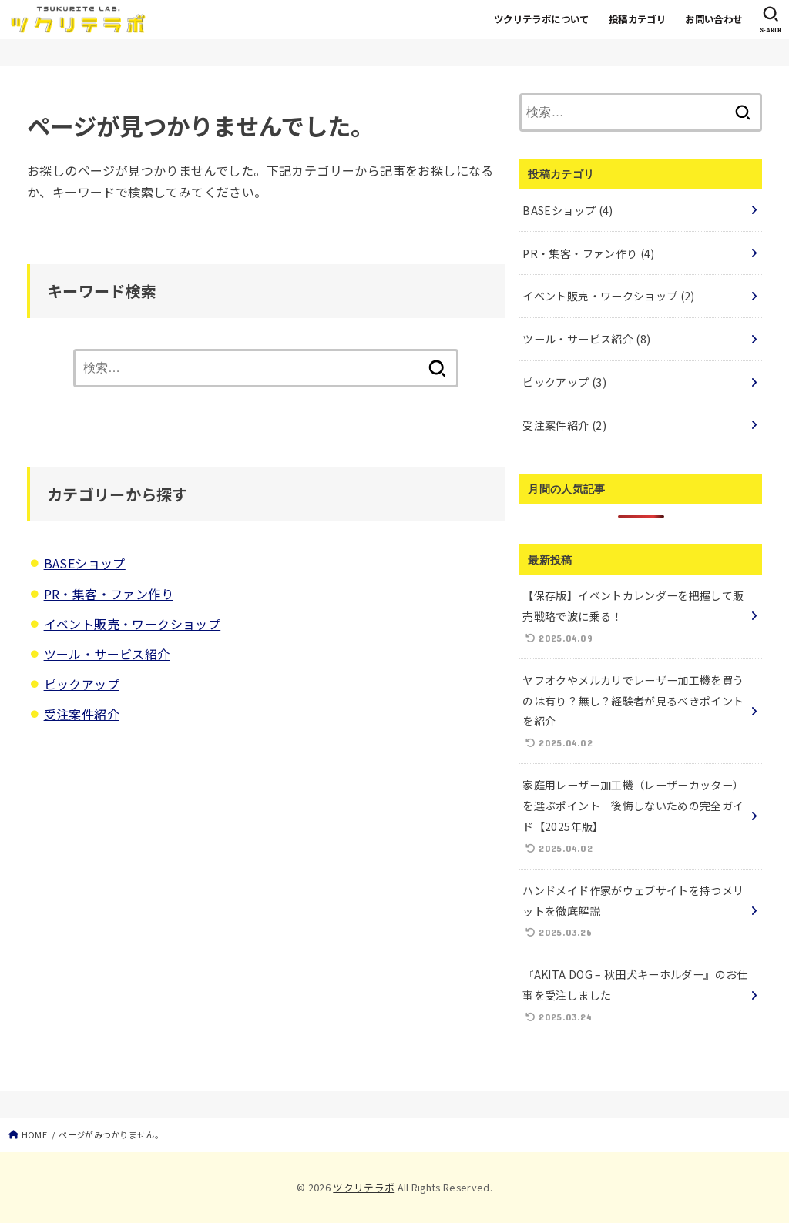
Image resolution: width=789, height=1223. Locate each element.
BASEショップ (85, 563)
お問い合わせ (713, 19)
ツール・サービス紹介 (107, 654)
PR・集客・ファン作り (108, 594)
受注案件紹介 (81, 714)
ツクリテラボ (363, 1187)
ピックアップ (81, 684)
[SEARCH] (770, 19)
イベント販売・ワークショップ (132, 624)
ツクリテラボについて (541, 19)
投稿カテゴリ (637, 19)
